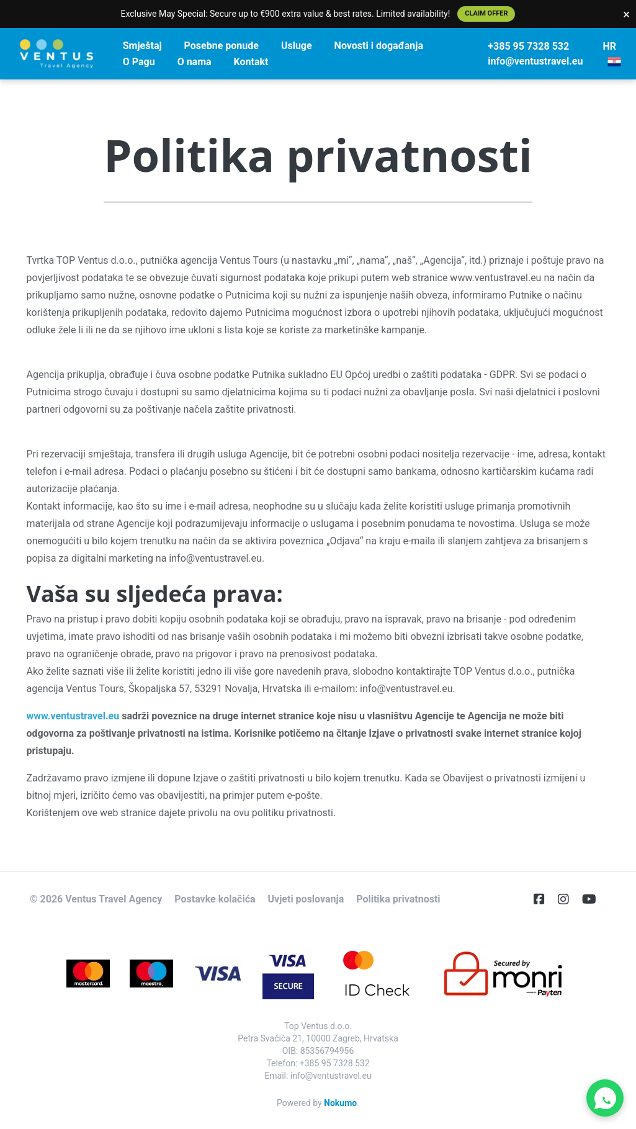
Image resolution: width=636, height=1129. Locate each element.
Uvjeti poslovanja (306, 899)
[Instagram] (568, 899)
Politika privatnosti (398, 899)
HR (609, 54)
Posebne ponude (221, 46)
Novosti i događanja (378, 46)
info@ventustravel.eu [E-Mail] (535, 61)
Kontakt (251, 62)
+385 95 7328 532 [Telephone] (528, 46)
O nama (194, 62)
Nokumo (340, 1103)
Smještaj (142, 46)
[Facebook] (544, 899)
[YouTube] (594, 899)
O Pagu (139, 62)
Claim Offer (486, 13)
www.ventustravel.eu (73, 716)
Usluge (296, 46)
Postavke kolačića (214, 899)
